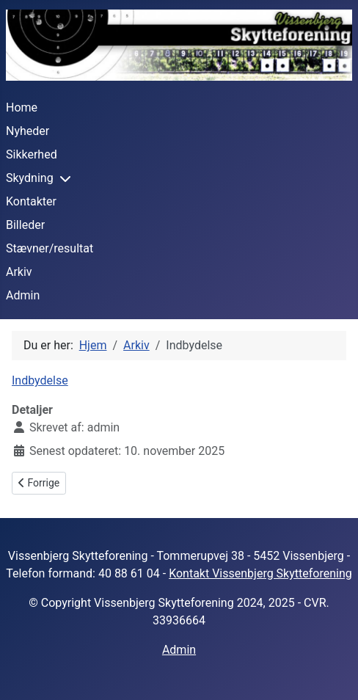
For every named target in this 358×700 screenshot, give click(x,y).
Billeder (25, 225)
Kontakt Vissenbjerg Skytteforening (260, 573)
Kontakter (31, 201)
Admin (23, 295)
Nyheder (27, 131)
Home (21, 107)
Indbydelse (40, 380)
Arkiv (19, 272)
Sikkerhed (31, 154)
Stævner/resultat (49, 248)
